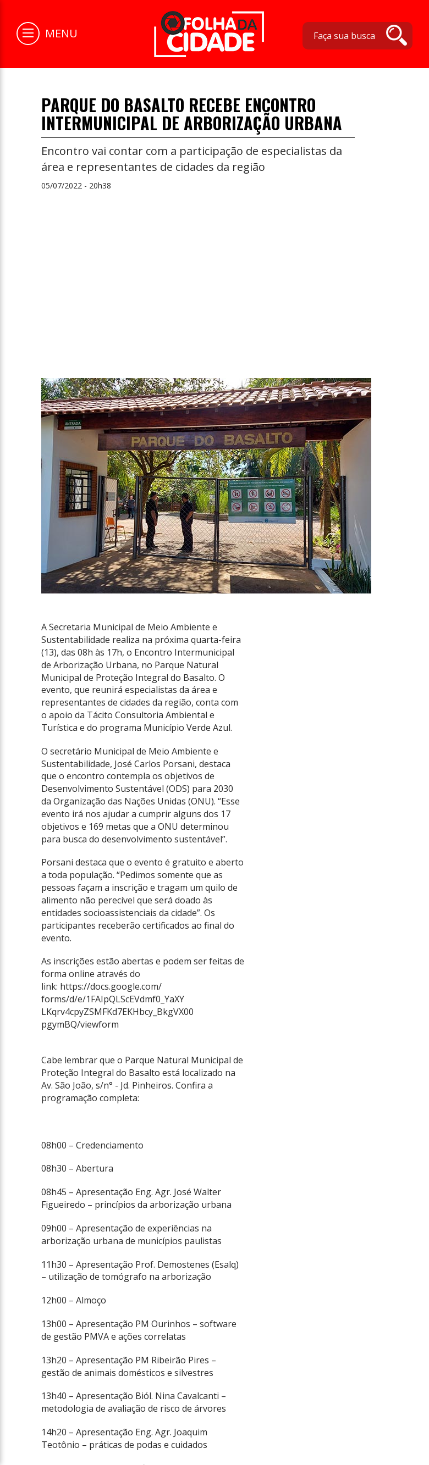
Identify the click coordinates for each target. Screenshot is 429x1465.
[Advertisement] (214, 279)
